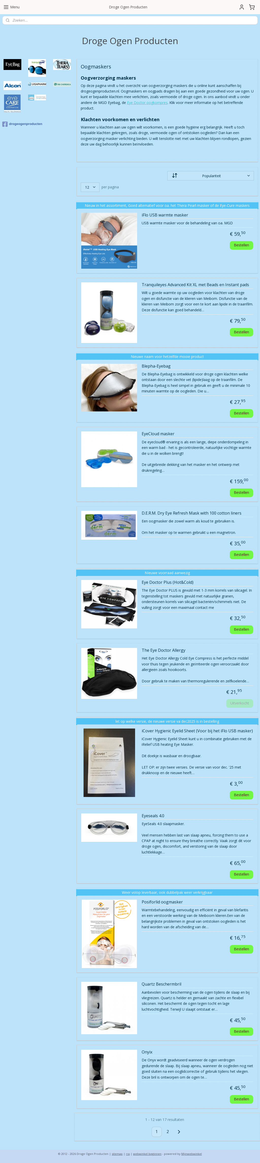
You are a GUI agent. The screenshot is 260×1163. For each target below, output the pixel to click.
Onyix (146, 1052)
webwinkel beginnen (147, 1154)
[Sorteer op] (210, 175)
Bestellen (241, 245)
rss (128, 1154)
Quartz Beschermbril (161, 984)
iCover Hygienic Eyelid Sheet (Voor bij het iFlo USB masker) (197, 730)
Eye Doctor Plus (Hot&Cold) (167, 582)
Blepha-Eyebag (155, 366)
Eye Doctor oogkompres (147, 102)
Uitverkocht (239, 702)
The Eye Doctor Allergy (163, 650)
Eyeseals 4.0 (152, 815)
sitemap (117, 1154)
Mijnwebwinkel (191, 1154)
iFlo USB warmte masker (164, 214)
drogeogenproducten (22, 124)
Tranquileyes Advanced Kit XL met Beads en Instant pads (195, 284)
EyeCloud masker (157, 434)
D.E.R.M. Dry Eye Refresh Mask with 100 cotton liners (191, 513)
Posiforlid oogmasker (162, 901)
